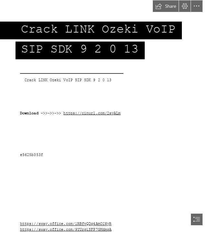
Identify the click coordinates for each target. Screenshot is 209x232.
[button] (166, 6)
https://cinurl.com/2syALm (91, 113)
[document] (104, 116)
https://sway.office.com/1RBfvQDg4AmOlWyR (65, 224)
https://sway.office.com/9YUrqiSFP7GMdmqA (65, 229)
